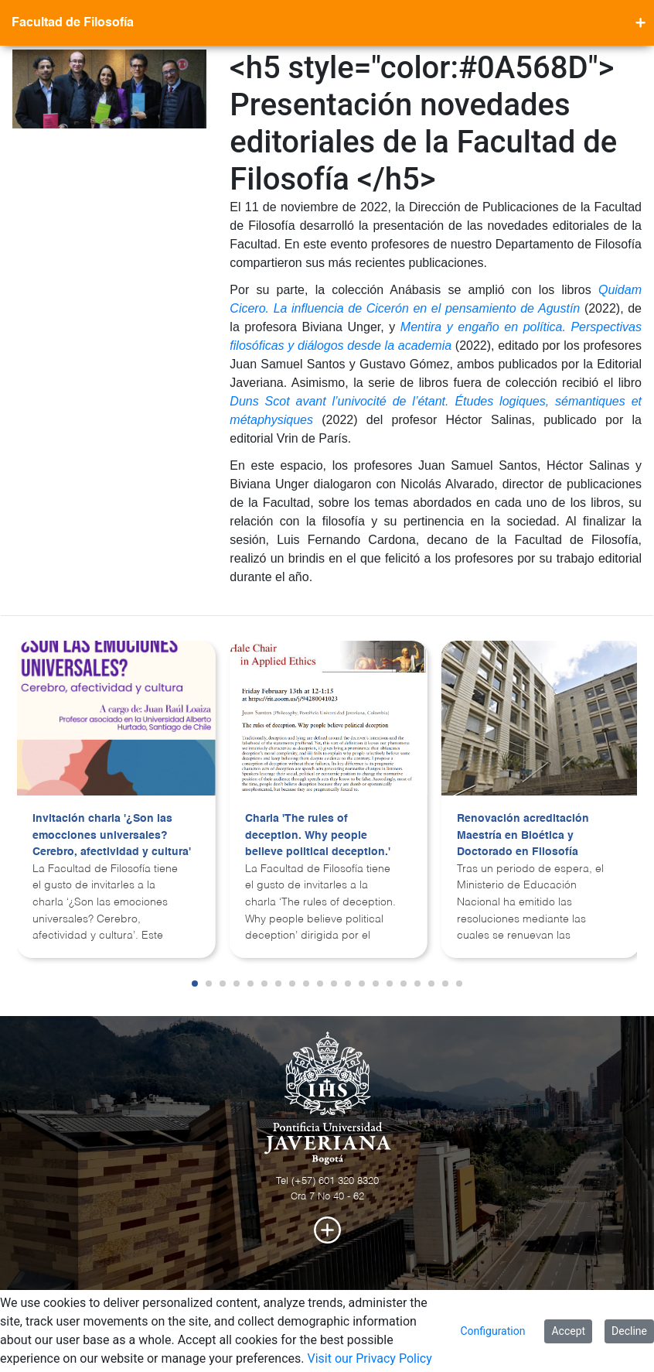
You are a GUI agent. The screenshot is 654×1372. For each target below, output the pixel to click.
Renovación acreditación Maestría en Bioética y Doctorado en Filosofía (523, 835)
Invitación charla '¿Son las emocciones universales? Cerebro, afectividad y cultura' (111, 835)
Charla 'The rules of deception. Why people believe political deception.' (317, 835)
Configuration (492, 1331)
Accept (568, 1331)
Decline (629, 1331)
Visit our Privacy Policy (369, 1358)
